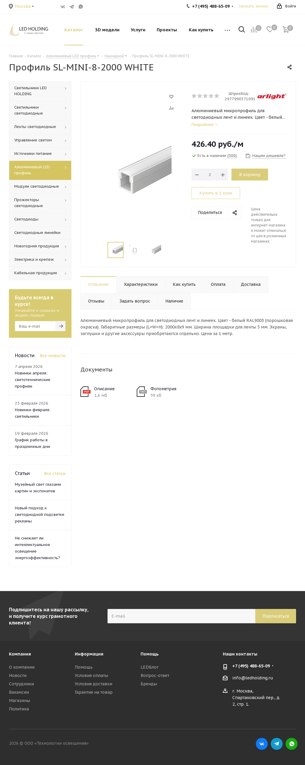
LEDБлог (150, 667)
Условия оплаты (91, 675)
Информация (89, 654)
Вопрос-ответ (155, 675)
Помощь (84, 667)
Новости (18, 675)
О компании (22, 667)
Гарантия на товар (94, 692)
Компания (20, 654)
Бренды (149, 684)
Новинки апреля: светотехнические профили (32, 380)
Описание (104, 388)
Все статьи (55, 473)
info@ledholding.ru (252, 678)
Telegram (71, 7)
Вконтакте (62, 7)
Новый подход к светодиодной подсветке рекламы (39, 514)
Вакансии (19, 692)
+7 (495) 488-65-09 (251, 666)
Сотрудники (21, 684)
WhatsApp (80, 7)
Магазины (19, 700)
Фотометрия (163, 388)
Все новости (53, 355)
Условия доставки (93, 684)
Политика (19, 709)
